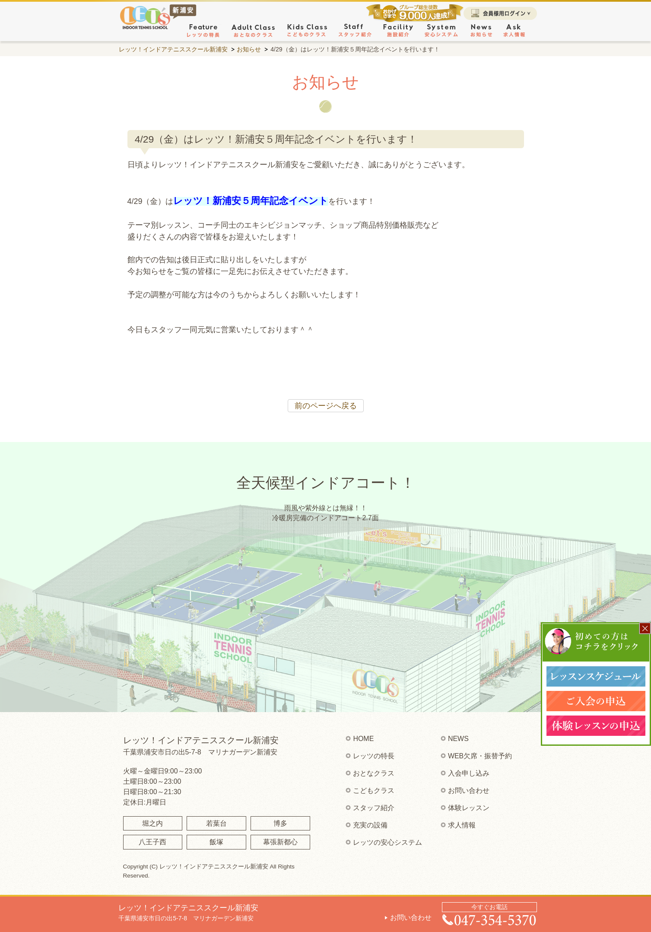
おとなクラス (373, 773)
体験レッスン (468, 807)
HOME (363, 738)
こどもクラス (373, 790)
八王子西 (152, 842)
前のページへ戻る (326, 405)
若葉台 (216, 823)
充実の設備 (370, 825)
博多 (280, 823)
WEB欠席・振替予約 (480, 756)
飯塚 (216, 842)
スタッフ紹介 (373, 807)
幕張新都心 (280, 842)
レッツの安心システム (387, 842)
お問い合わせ (411, 917)
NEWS (458, 738)
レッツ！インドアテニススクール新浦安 (173, 49)
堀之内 (152, 823)
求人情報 (462, 825)
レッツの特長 (373, 756)
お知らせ (249, 49)
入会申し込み (468, 773)
